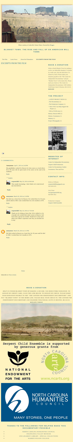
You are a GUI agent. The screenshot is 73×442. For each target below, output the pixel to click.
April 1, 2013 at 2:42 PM (21, 165)
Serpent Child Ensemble (55, 203)
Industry (50, 118)
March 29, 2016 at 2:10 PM (21, 196)
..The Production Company (55, 104)
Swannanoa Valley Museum (39, 434)
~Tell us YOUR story (54, 111)
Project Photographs (54, 121)
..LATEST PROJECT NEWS (56, 99)
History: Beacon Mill (54, 113)
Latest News (13, 59)
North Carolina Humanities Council (38, 431)
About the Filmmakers (27, 59)
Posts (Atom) (12, 275)
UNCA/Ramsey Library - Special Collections (38, 436)
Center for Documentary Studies (57, 167)
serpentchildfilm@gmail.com (56, 184)
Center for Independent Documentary (58, 162)
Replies (10, 178)
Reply (8, 174)
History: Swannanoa (54, 116)
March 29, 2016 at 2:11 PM (21, 230)
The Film (4, 59)
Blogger (52, 45)
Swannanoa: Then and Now (56, 169)
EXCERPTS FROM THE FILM (46, 59)
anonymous (9, 196)
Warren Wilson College (38, 438)
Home (23, 271)
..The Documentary (53, 101)
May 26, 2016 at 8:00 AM (27, 181)
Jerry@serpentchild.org (54, 192)
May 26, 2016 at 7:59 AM (27, 210)
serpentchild (15, 181)
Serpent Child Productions (55, 164)
